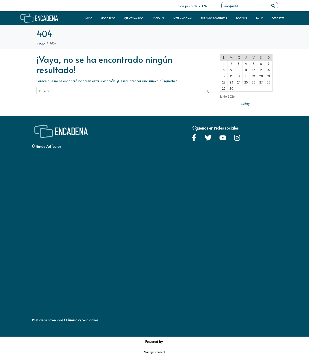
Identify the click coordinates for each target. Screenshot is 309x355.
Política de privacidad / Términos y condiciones (65, 320)
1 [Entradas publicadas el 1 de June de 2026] (223, 64)
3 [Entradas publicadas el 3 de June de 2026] (239, 64)
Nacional (158, 18)
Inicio (88, 18)
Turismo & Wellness (214, 18)
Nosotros (108, 18)
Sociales (241, 18)
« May (245, 103)
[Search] (273, 5)
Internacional (182, 18)
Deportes (278, 18)
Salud (259, 18)
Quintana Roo (133, 18)
